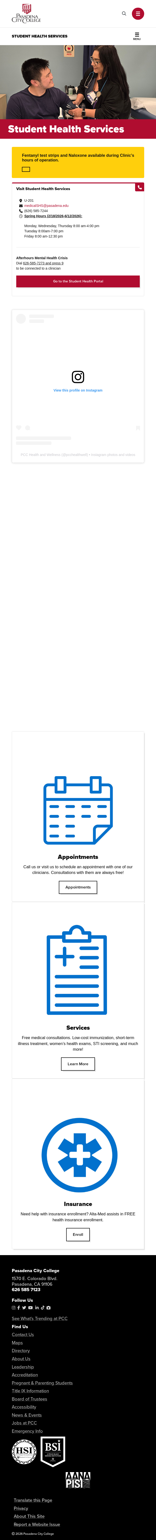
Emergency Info (27, 1431)
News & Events (27, 1415)
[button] (138, 14)
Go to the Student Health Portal (78, 281)
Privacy (21, 1508)
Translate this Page (33, 1500)
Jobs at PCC (24, 1423)
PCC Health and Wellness (41, 455)
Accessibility (24, 1406)
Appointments (81, 887)
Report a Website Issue (37, 1524)
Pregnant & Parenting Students (42, 1383)
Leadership (23, 1366)
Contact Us (23, 1334)
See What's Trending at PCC (40, 1318)
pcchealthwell (76, 455)
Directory (21, 1350)
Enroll (81, 1234)
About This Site (29, 1516)
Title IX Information (30, 1390)
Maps (17, 1342)
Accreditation (25, 1374)
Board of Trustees (29, 1399)
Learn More (81, 1064)
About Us (21, 1358)
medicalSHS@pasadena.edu (46, 206)
